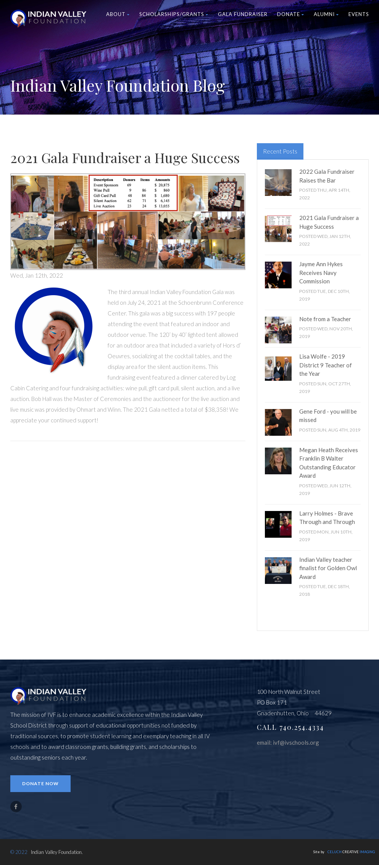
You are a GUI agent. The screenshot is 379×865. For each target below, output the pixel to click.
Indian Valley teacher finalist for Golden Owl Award (328, 568)
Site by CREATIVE (344, 852)
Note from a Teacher (325, 318)
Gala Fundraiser (243, 14)
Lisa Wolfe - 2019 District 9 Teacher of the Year (325, 365)
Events (358, 14)
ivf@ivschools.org (296, 742)
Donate (290, 14)
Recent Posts (280, 151)
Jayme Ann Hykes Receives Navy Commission (321, 272)
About (118, 14)
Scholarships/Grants (173, 14)
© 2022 (18, 852)
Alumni (326, 14)
